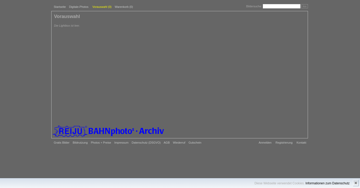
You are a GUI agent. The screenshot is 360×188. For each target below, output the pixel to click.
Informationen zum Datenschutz (328, 183)
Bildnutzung (80, 142)
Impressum (121, 142)
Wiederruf (179, 142)
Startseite (60, 6)
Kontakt (301, 142)
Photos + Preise (101, 142)
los (304, 6)
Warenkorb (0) (124, 6)
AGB (167, 142)
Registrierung (283, 142)
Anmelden (265, 142)
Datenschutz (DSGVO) (146, 142)
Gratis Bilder (62, 142)
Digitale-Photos (79, 6)
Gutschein (194, 142)
